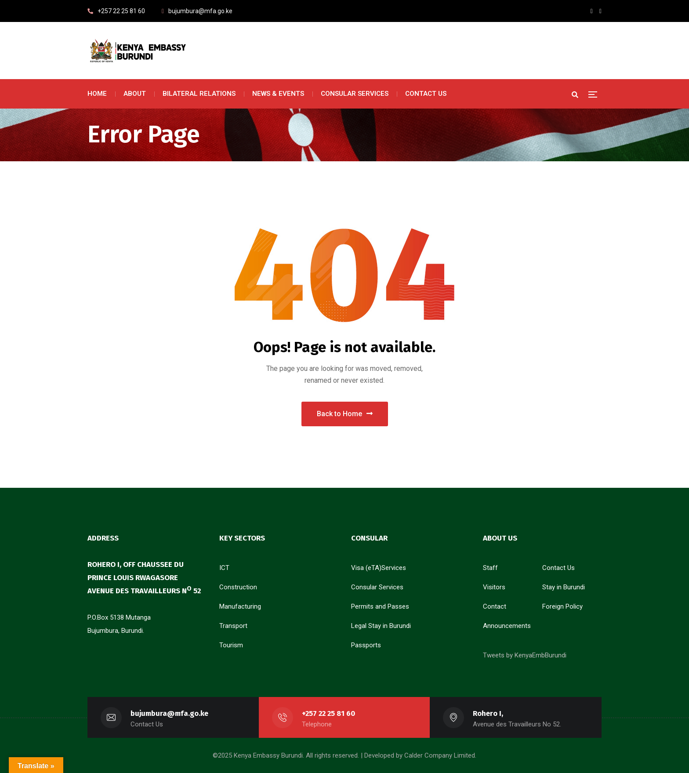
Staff (490, 568)
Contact (494, 606)
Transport (233, 626)
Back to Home (345, 414)
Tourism (231, 645)
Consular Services (377, 587)
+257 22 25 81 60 (328, 713)
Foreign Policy (562, 606)
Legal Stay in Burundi (381, 626)
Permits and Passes (380, 606)
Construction (238, 587)
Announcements (507, 626)
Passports (366, 645)
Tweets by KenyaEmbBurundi (524, 655)
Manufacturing (240, 606)
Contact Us (558, 568)
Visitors (494, 587)
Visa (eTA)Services (378, 568)
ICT (224, 568)
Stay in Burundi (563, 587)
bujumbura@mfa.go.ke (169, 713)
